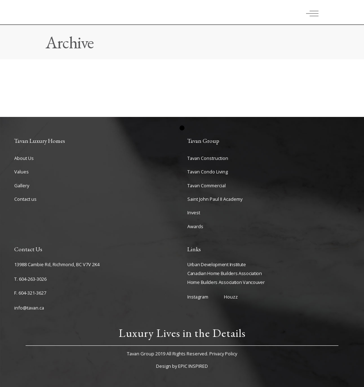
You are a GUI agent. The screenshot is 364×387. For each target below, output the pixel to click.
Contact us (25, 199)
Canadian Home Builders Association (224, 273)
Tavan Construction (207, 158)
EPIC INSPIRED (193, 366)
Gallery (21, 185)
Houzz (231, 297)
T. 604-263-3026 (30, 279)
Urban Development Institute (216, 264)
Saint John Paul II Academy (214, 199)
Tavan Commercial (206, 185)
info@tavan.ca (29, 308)
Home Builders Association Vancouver (226, 282)
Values (21, 171)
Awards (195, 226)
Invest (193, 212)
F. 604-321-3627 (30, 293)
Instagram (197, 297)
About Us (24, 158)
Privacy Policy (223, 353)
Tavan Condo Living (207, 171)
